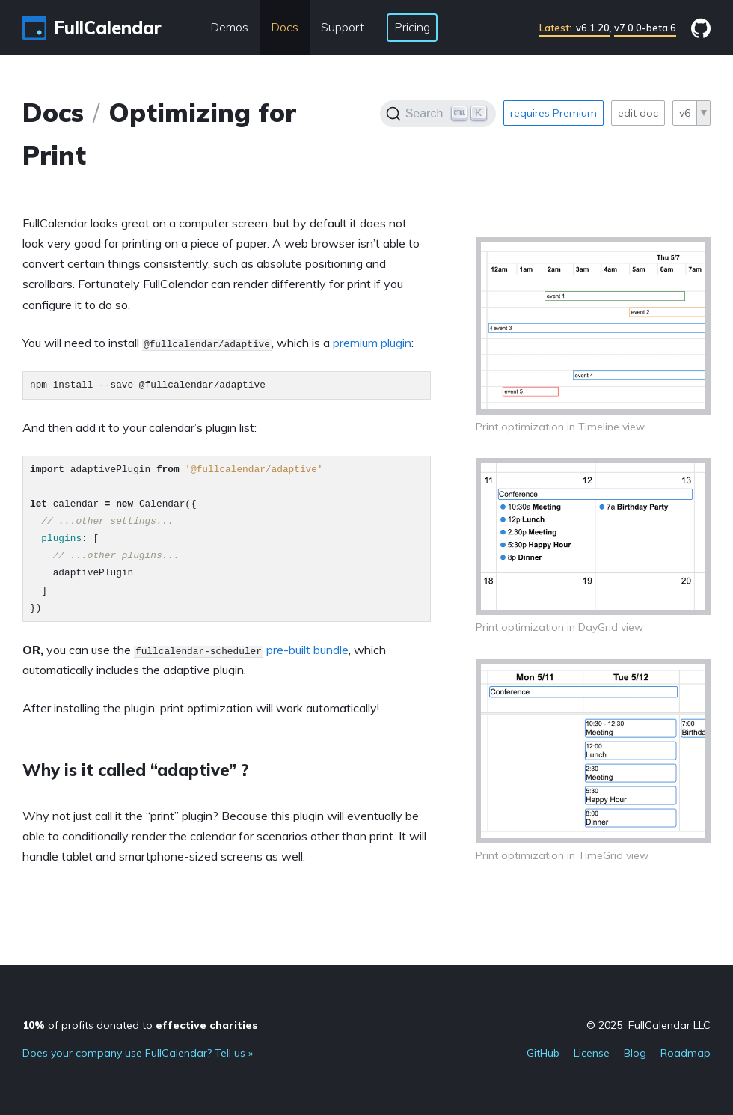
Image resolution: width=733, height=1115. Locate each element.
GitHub (543, 1053)
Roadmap (685, 1053)
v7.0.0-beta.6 (645, 28)
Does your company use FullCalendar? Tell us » (137, 1053)
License (592, 1053)
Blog (635, 1053)
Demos (229, 26)
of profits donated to (140, 1025)
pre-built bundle (307, 649)
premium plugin (372, 342)
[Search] (438, 113)
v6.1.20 (574, 28)
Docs (284, 26)
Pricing (412, 26)
